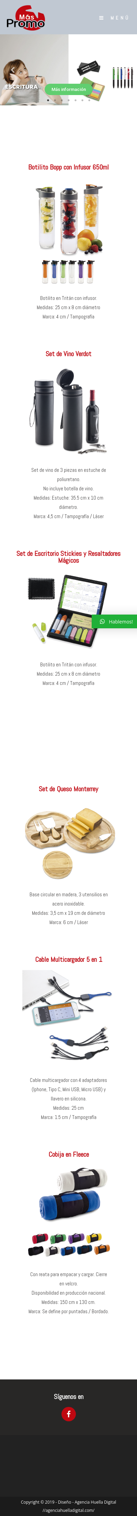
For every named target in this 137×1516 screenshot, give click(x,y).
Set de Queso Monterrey (68, 788)
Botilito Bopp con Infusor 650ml (68, 167)
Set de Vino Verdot (68, 353)
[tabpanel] (68, 69)
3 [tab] (61, 100)
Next (126, 70)
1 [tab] (48, 100)
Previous (10, 70)
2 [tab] (55, 100)
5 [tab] (75, 100)
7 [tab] (89, 100)
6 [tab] (82, 100)
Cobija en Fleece (68, 1154)
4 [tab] (68, 100)
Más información (69, 89)
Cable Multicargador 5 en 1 (68, 959)
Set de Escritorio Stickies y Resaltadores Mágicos (68, 557)
